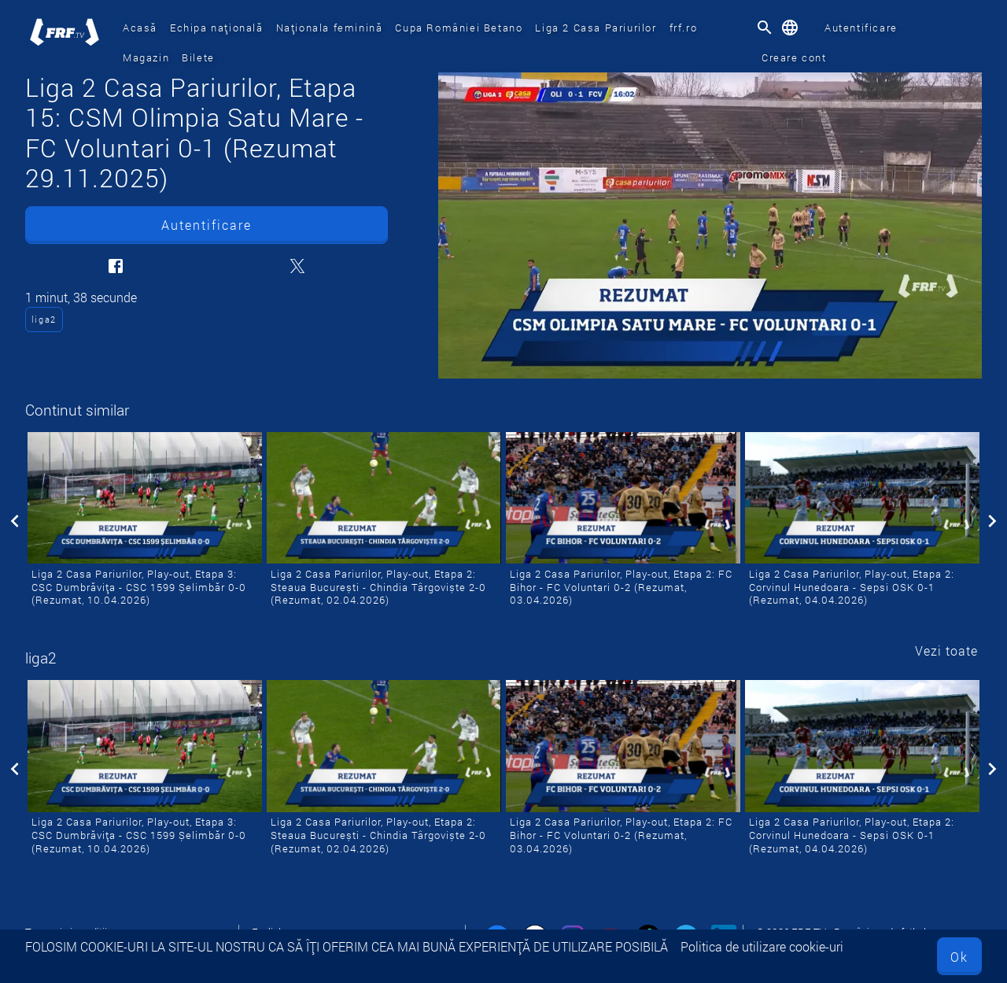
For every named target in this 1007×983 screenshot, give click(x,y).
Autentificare (861, 27)
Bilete (198, 57)
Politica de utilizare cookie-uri (762, 946)
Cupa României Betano (458, 27)
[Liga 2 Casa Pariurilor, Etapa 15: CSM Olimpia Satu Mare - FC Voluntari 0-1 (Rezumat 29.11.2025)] (710, 225)
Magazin (146, 57)
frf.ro (683, 27)
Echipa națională (217, 27)
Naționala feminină (329, 27)
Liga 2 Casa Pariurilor (595, 27)
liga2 (44, 319)
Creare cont (794, 57)
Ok (959, 956)
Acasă (140, 27)
